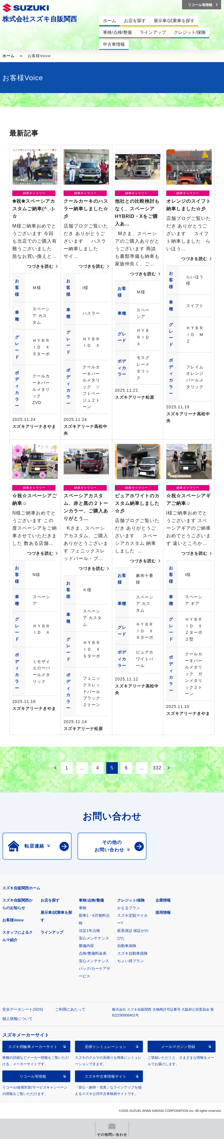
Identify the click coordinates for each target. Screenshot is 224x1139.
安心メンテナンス (94, 938)
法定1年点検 (89, 930)
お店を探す (50, 900)
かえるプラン (128, 908)
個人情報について (17, 1018)
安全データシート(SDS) (22, 1009)
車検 (82, 908)
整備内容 (86, 946)
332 (157, 767)
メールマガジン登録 (178, 1046)
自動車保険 (126, 946)
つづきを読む (40, 266)
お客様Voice (13, 920)
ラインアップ (52, 932)
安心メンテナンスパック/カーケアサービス (94, 968)
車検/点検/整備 (91, 900)
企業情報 (163, 900)
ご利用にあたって (70, 1009)
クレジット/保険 (131, 900)
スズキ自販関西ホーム (21, 888)
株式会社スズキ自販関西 (39, 19)
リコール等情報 (33, 1076)
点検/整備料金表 (92, 953)
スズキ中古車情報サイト (105, 1076)
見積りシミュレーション (105, 1046)
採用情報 (163, 912)
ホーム (8, 56)
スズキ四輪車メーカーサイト (32, 1046)
